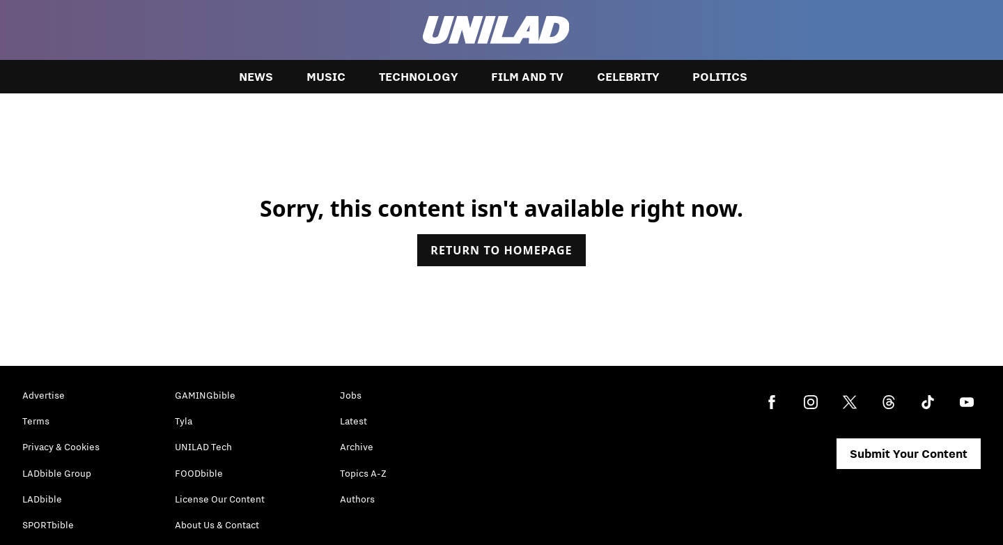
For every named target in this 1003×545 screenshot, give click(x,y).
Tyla (183, 421)
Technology (418, 76)
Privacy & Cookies (61, 446)
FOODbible (199, 473)
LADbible (42, 499)
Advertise (43, 395)
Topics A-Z (363, 473)
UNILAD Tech (203, 446)
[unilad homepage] (496, 30)
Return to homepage (501, 250)
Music (325, 76)
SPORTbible (48, 525)
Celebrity (628, 76)
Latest (353, 421)
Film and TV (527, 76)
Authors (357, 499)
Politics (719, 76)
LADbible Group (56, 473)
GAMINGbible (205, 395)
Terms (35, 421)
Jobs (350, 395)
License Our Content (220, 499)
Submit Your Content (908, 453)
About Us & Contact (217, 525)
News (256, 76)
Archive (356, 446)
